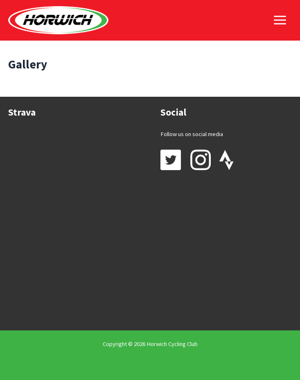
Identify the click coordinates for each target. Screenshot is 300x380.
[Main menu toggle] (280, 20)
